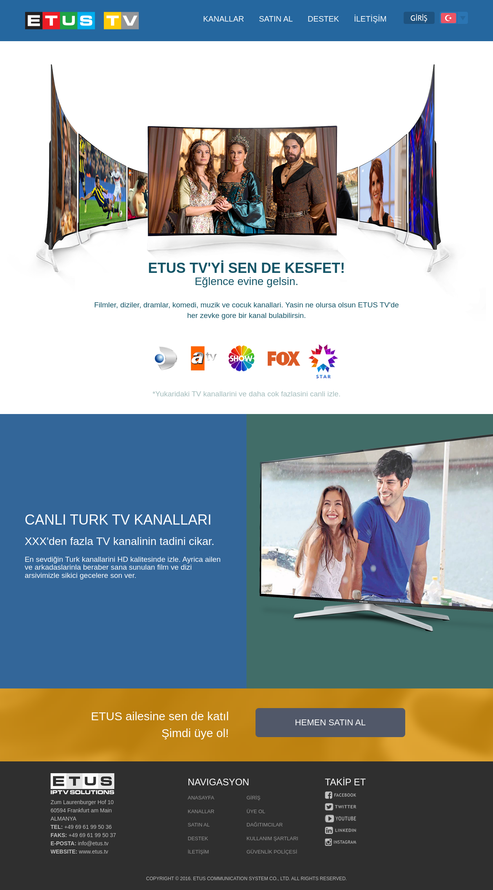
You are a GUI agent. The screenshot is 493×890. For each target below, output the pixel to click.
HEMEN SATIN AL (330, 722)
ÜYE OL (255, 811)
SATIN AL (199, 825)
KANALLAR (201, 811)
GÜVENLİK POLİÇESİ (271, 852)
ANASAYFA (201, 798)
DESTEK (198, 838)
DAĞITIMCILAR (264, 825)
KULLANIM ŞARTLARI (272, 838)
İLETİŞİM (198, 852)
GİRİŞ (253, 798)
